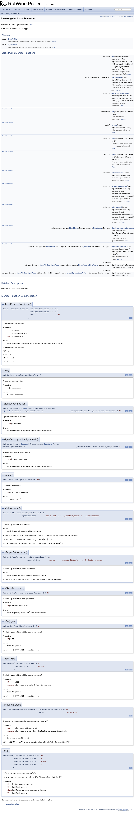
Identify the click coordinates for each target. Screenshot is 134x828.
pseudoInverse (116, 77)
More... (31, 25)
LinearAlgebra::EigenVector (88, 265)
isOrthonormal (116, 207)
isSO (113, 138)
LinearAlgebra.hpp (12, 804)
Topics (27, 9)
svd (112, 57)
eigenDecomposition (118, 246)
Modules (49, 9)
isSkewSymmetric (117, 173)
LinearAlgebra (15, 13)
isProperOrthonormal (119, 186)
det (112, 112)
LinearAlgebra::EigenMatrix (49, 265)
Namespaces (60, 9)
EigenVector (12, 45)
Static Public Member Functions (113, 16)
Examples (88, 9)
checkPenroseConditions (120, 93)
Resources (17, 9)
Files (79, 9)
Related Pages (38, 9)
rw (2, 13)
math (7, 13)
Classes (71, 9)
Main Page (6, 9)
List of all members (128, 16)
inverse (114, 125)
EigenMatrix (12, 39)
